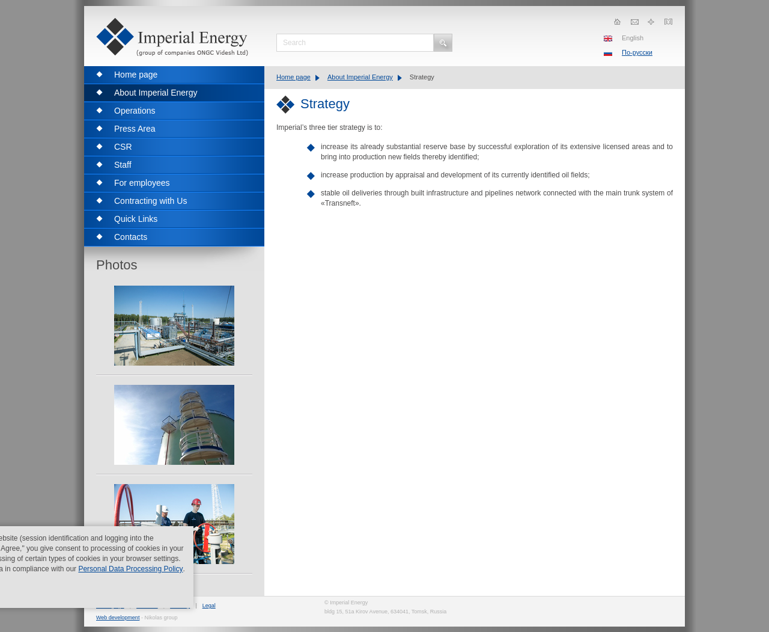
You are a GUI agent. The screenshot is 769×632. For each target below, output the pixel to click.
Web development (117, 618)
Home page (293, 77)
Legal (209, 606)
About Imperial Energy (360, 77)
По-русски (637, 52)
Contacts (147, 606)
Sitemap (180, 606)
